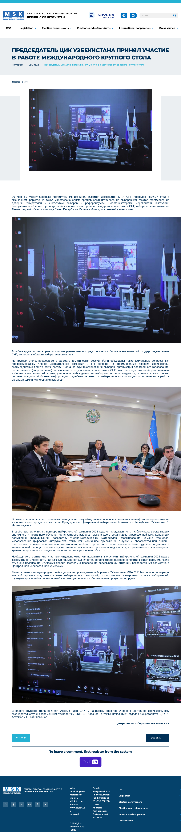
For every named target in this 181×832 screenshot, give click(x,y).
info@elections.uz (102, 791)
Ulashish (20, 738)
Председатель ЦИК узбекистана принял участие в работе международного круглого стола (94, 64)
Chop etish (158, 737)
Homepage (17, 64)
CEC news (34, 64)
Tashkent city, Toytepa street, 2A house (100, 814)
